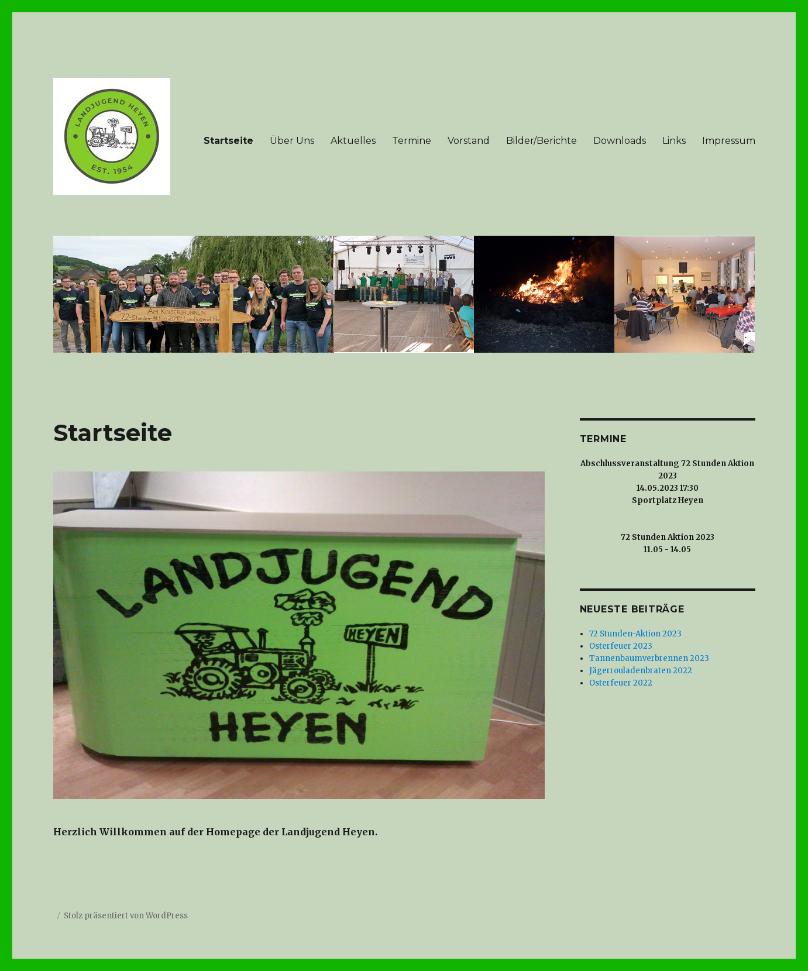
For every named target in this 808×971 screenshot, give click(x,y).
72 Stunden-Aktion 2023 (635, 634)
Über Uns (292, 140)
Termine (411, 140)
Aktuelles (353, 140)
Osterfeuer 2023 (620, 646)
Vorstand (469, 140)
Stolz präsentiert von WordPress (126, 916)
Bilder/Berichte (541, 140)
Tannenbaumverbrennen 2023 (649, 658)
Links (674, 140)
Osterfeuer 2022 (620, 683)
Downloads (619, 140)
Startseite (228, 140)
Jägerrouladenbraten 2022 (640, 671)
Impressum (728, 140)
